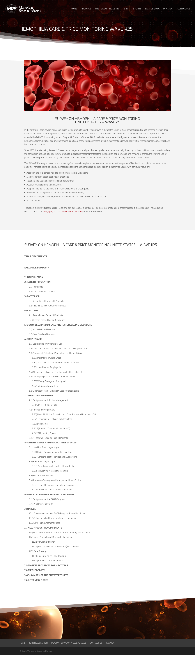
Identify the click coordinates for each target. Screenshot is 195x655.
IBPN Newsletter (38, 642)
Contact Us (96, 642)
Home (22, 642)
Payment (111, 642)
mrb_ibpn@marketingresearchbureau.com (63, 211)
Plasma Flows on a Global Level (68, 642)
